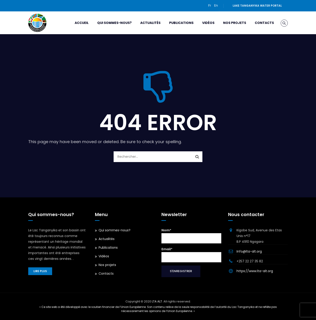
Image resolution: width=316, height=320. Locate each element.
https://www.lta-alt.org (255, 271)
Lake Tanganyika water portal (257, 6)
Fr (209, 5)
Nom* (191, 235)
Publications (176, 23)
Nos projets (229, 23)
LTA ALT (157, 301)
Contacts (259, 23)
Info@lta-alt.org (249, 251)
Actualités (145, 23)
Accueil (76, 23)
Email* (191, 254)
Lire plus (40, 271)
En (216, 5)
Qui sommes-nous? (109, 23)
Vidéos (203, 23)
